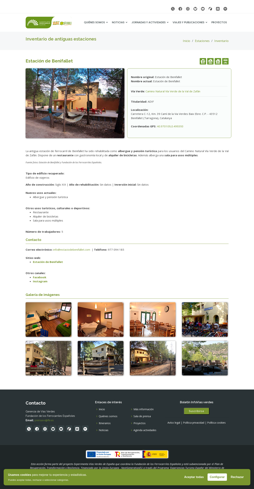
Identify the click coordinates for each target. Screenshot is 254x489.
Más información (143, 409)
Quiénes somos (94, 22)
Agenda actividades (144, 430)
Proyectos (219, 22)
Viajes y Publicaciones (188, 22)
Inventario (221, 41)
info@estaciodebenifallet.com (72, 249)
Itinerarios (105, 423)
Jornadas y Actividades (148, 22)
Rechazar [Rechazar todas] (237, 477)
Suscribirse (196, 411)
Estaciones (202, 41)
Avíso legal (174, 422)
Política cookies (216, 422)
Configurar (217, 477)
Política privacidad (193, 422)
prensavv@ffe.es (44, 420)
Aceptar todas (194, 477)
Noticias (118, 22)
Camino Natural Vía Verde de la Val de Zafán (173, 91)
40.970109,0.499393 (170, 126)
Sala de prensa (142, 416)
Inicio (186, 41)
